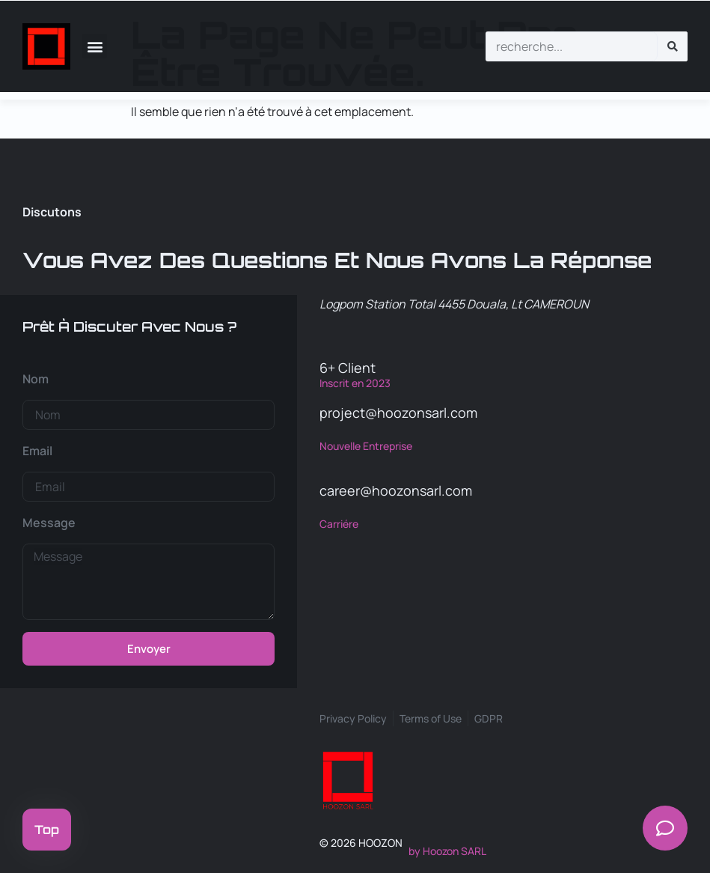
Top (46, 829)
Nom (35, 379)
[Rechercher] (673, 46)
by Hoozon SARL (447, 851)
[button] (94, 46)
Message (49, 522)
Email (37, 450)
